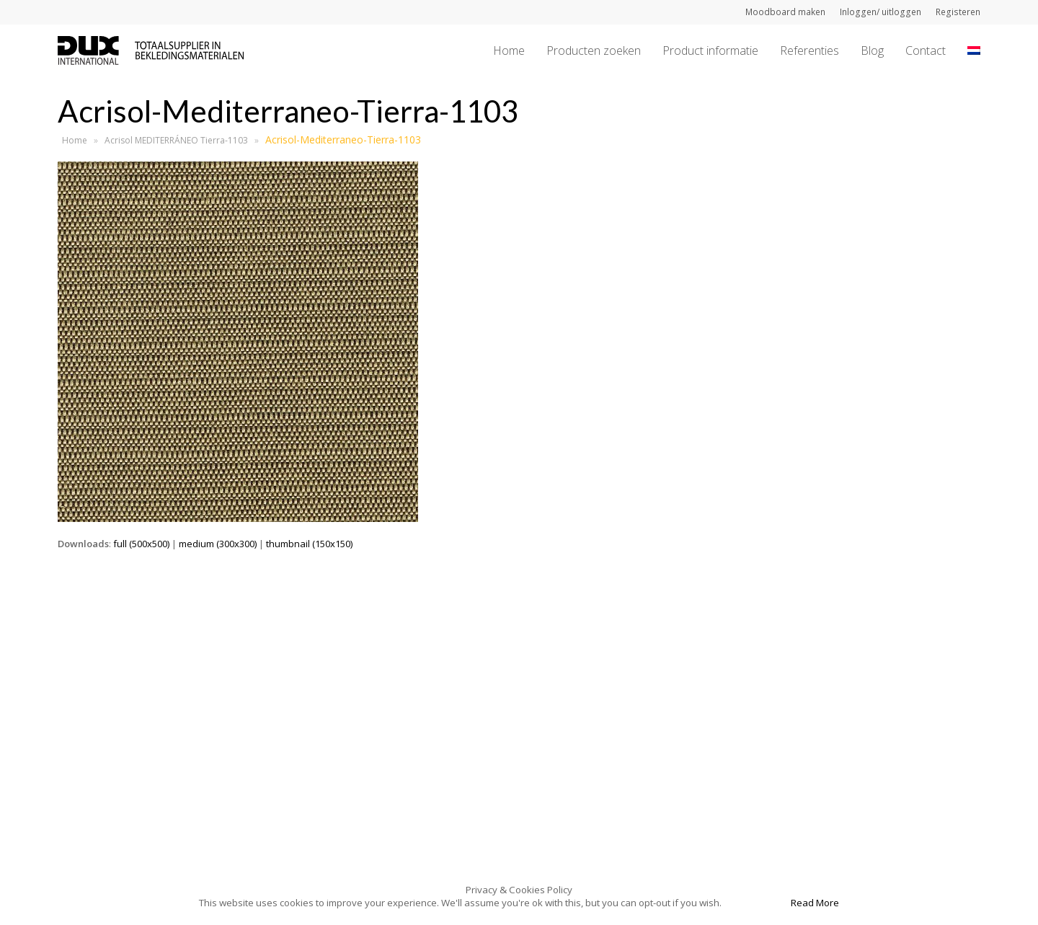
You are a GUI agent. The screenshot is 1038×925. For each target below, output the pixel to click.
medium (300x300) (218, 543)
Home (74, 140)
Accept (755, 902)
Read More (815, 902)
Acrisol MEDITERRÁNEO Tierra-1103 (176, 140)
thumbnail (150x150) (309, 543)
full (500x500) (141, 543)
